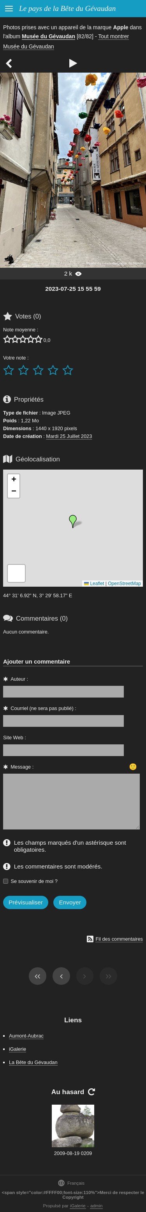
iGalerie (17, 1049)
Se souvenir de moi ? (34, 881)
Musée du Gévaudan (48, 36)
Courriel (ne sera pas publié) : (43, 708)
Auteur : (19, 679)
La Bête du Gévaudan (33, 1062)
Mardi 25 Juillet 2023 (69, 436)
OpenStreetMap (124, 583)
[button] (73, 521)
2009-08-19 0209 (73, 1153)
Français (71, 1183)
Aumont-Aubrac (26, 1036)
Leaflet (94, 583)
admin (96, 1205)
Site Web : (14, 737)
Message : (22, 767)
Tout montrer (113, 36)
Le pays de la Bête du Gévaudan (67, 8)
